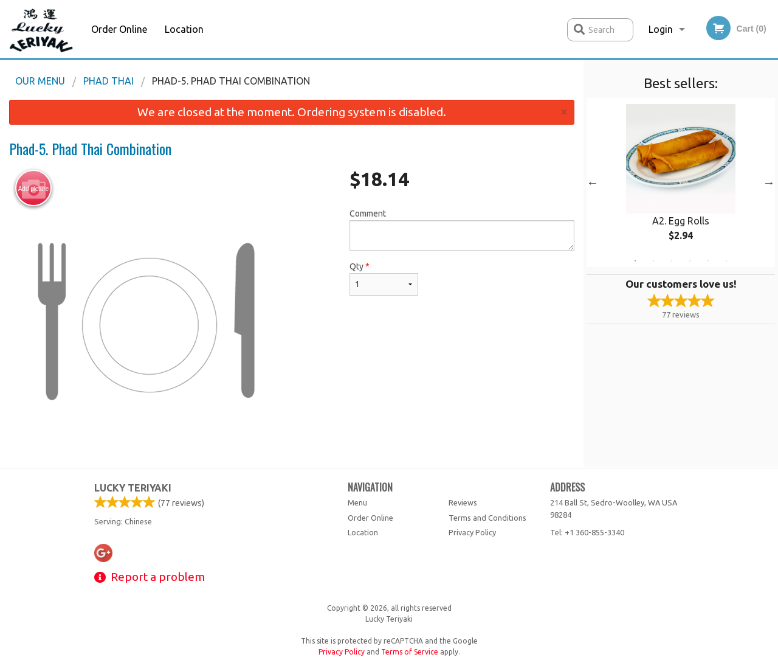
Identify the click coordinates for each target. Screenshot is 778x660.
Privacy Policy (472, 532)
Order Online (119, 29)
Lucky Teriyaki (132, 487)
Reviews (463, 502)
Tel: (587, 532)
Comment (461, 230)
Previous (593, 182)
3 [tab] (672, 261)
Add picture (33, 188)
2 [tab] (653, 261)
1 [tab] (635, 261)
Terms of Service (409, 652)
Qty (383, 279)
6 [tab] (726, 261)
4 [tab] (690, 261)
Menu (357, 502)
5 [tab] (708, 261)
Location (184, 29)
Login (661, 29)
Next (769, 182)
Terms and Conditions (487, 517)
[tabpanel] (681, 182)
